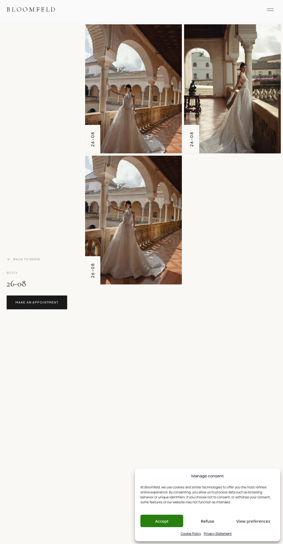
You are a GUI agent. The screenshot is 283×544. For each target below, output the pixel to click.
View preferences (253, 521)
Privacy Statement (218, 533)
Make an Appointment (36, 302)
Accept (162, 521)
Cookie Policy (191, 533)
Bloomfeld (32, 10)
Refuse (207, 521)
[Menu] (270, 10)
